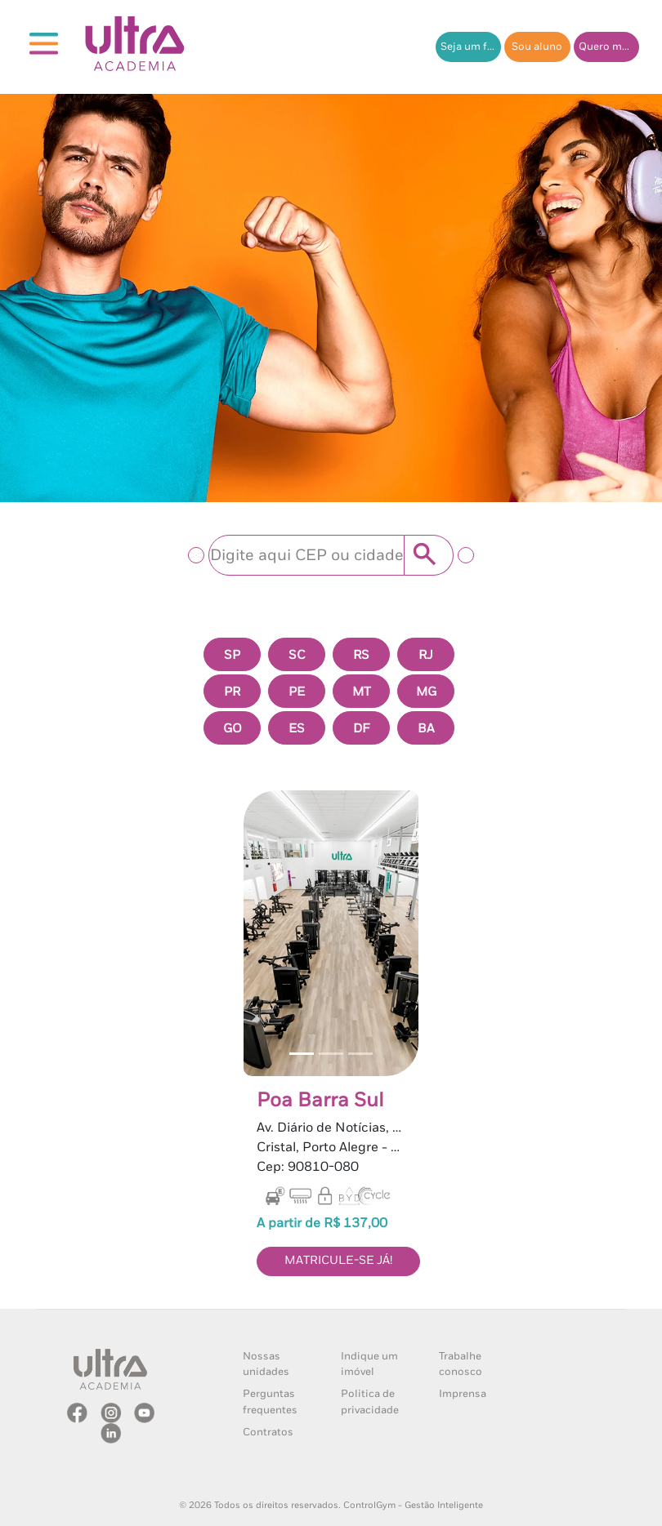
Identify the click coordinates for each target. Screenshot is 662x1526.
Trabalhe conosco (460, 1364)
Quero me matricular (609, 47)
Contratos (268, 1432)
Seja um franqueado (471, 47)
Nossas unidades (266, 1364)
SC (297, 655)
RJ (425, 655)
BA (426, 729)
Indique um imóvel (369, 1364)
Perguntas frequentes (270, 1402)
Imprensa (462, 1394)
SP (232, 655)
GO (232, 729)
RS (361, 655)
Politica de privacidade (370, 1402)
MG (426, 692)
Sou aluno (537, 47)
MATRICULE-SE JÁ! (338, 1260)
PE (297, 692)
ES (297, 729)
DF (361, 729)
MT (361, 692)
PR (232, 692)
